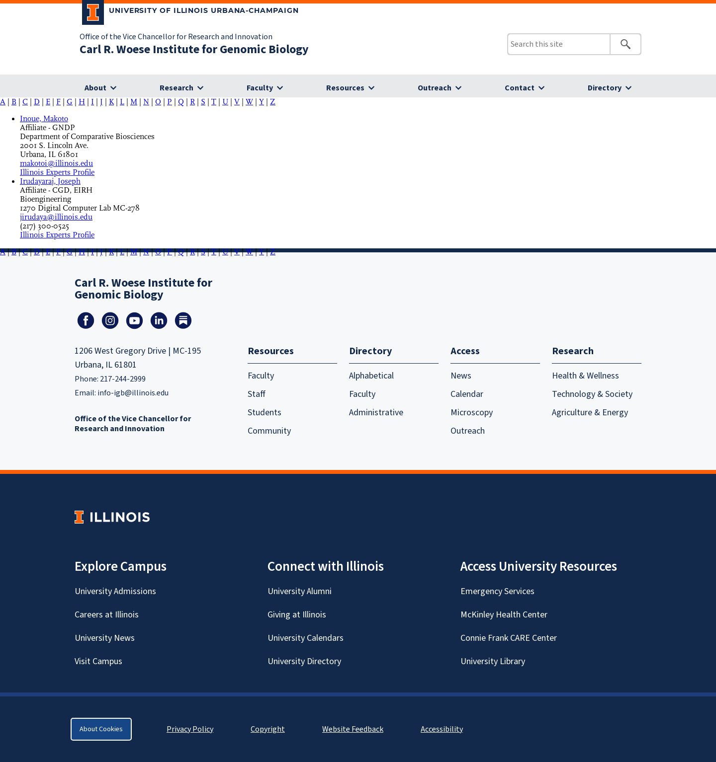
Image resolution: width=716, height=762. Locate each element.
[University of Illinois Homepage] (112, 517)
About (95, 87)
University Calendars (306, 638)
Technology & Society (592, 394)
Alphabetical (371, 376)
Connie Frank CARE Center (508, 638)
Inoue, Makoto (44, 118)
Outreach (434, 87)
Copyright (268, 729)
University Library (492, 661)
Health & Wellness (585, 376)
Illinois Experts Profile (57, 172)
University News (105, 638)
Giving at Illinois (297, 615)
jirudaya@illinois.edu (56, 217)
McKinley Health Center (503, 615)
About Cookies (101, 729)
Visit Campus (98, 661)
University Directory (304, 661)
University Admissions (115, 591)
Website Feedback (354, 729)
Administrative (376, 412)
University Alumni (300, 591)
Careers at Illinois (107, 615)
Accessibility (442, 729)
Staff (257, 394)
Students (264, 412)
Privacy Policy (190, 729)
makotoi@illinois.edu (56, 163)
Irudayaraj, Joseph (50, 181)
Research (176, 87)
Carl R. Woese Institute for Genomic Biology (194, 49)
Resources (345, 87)
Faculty (260, 87)
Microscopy (471, 412)
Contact (520, 87)
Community (269, 431)
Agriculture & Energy (590, 412)
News (460, 376)
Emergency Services (497, 591)
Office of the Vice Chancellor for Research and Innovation (176, 36)
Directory (605, 87)
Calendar (466, 394)
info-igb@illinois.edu (133, 392)
